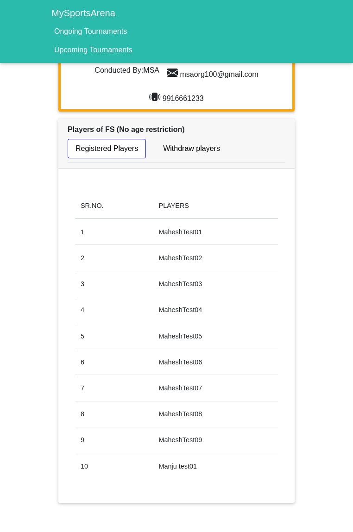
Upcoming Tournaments (93, 50)
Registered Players (107, 148)
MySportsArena (83, 13)
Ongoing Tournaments (90, 31)
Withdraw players (191, 148)
